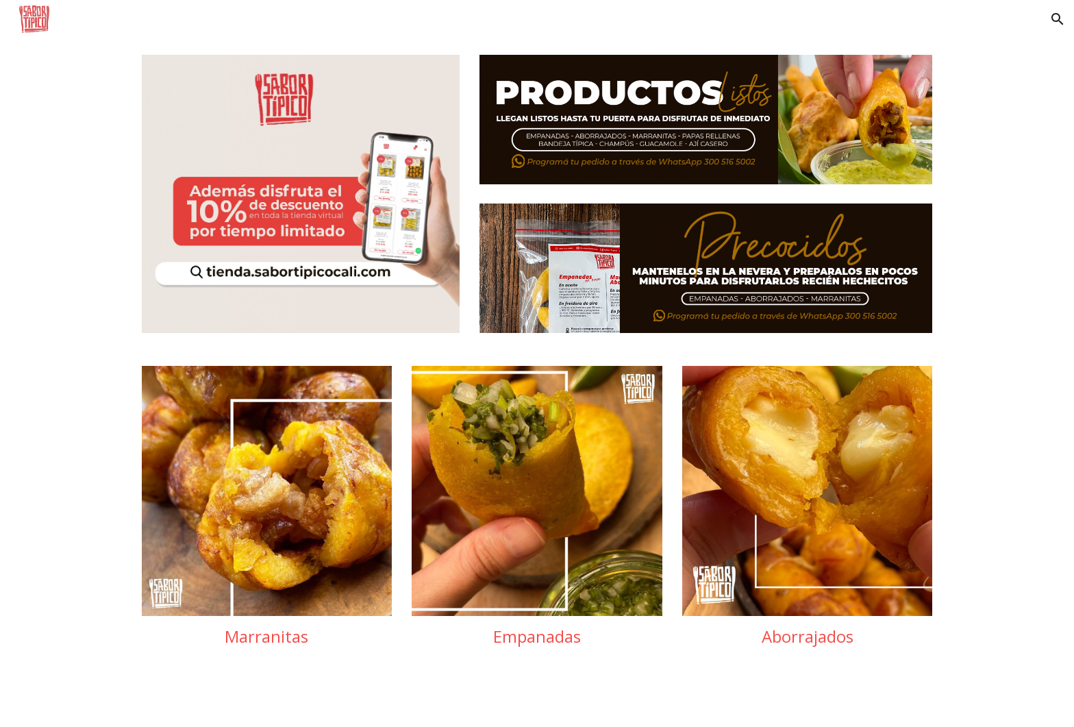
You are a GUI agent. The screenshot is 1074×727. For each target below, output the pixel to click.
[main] (267, 636)
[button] (1057, 19)
